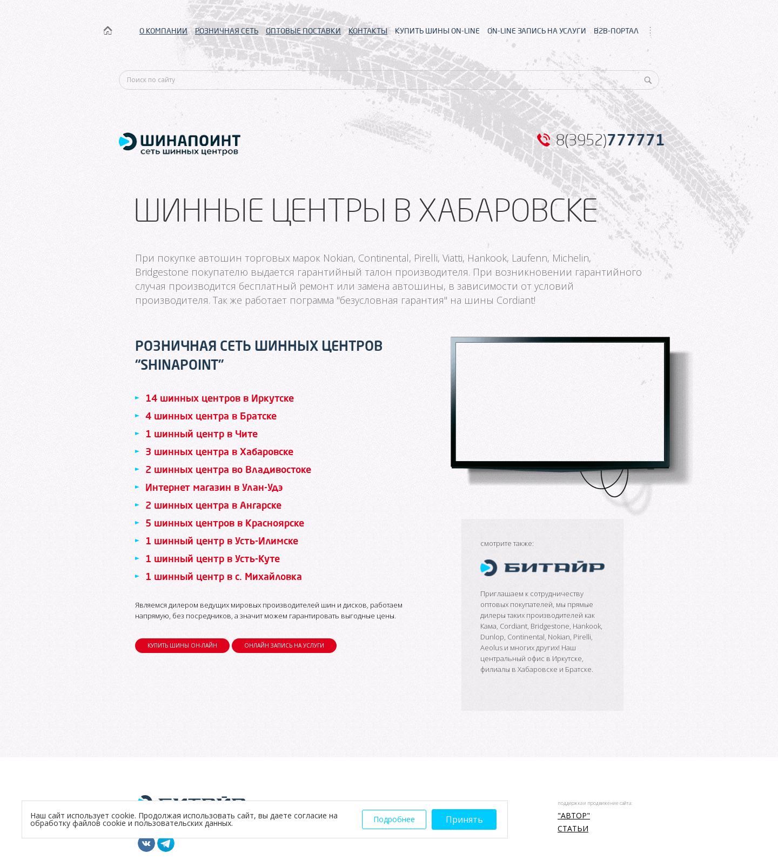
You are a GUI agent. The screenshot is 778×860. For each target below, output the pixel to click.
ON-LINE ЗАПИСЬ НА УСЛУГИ (536, 31)
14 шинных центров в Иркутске (219, 398)
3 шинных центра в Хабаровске (219, 451)
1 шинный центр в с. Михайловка (223, 576)
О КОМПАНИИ (163, 31)
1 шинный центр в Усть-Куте (212, 558)
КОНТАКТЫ (367, 31)
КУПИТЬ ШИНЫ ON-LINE (437, 31)
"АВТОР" (574, 815)
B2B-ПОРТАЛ (616, 31)
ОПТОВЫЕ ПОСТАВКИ (303, 31)
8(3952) (610, 140)
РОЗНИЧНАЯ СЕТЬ (226, 31)
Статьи (573, 828)
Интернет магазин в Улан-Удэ (214, 487)
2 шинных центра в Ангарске (213, 505)
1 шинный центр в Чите (201, 433)
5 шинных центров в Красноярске (224, 523)
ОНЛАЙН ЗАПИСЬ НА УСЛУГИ (284, 645)
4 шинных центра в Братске (211, 416)
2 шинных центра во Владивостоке (228, 469)
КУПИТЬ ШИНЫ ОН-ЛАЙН (182, 645)
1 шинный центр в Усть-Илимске (221, 540)
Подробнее (394, 819)
